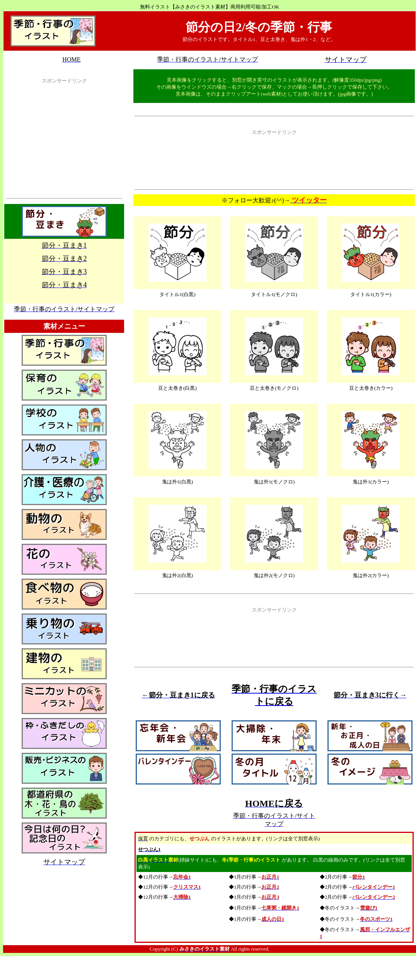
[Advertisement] (64, 142)
